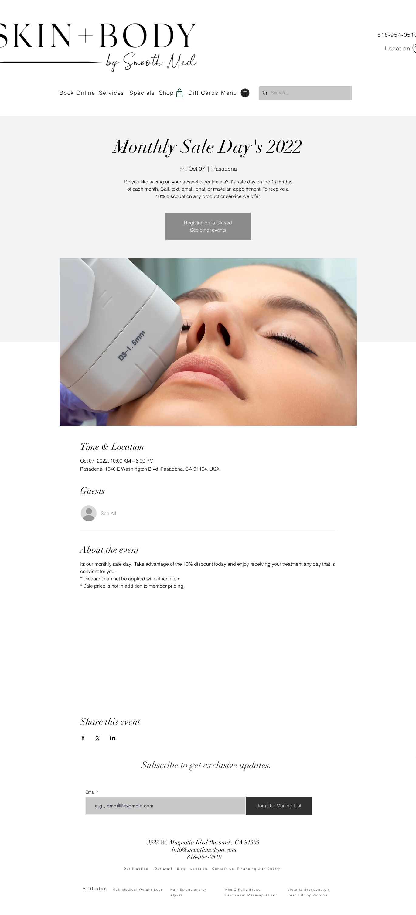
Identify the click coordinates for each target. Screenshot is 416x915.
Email (90, 792)
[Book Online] (77, 93)
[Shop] (172, 93)
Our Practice (139, 869)
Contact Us (224, 869)
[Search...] (305, 93)
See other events (208, 230)
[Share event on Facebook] (83, 738)
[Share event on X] (98, 738)
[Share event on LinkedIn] (113, 738)
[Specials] (142, 93)
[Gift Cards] (204, 93)
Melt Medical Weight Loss (138, 890)
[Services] (112, 93)
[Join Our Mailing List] (279, 806)
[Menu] (236, 93)
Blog (183, 869)
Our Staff (166, 869)
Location (201, 869)
